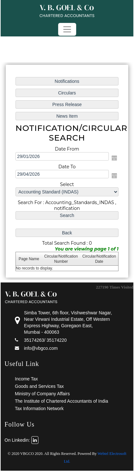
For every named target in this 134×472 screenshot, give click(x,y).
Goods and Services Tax (39, 386)
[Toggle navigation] (67, 29)
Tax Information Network (39, 408)
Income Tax (26, 378)
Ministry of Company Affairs (42, 393)
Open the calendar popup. (114, 158)
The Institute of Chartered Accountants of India (61, 401)
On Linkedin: (21, 440)
